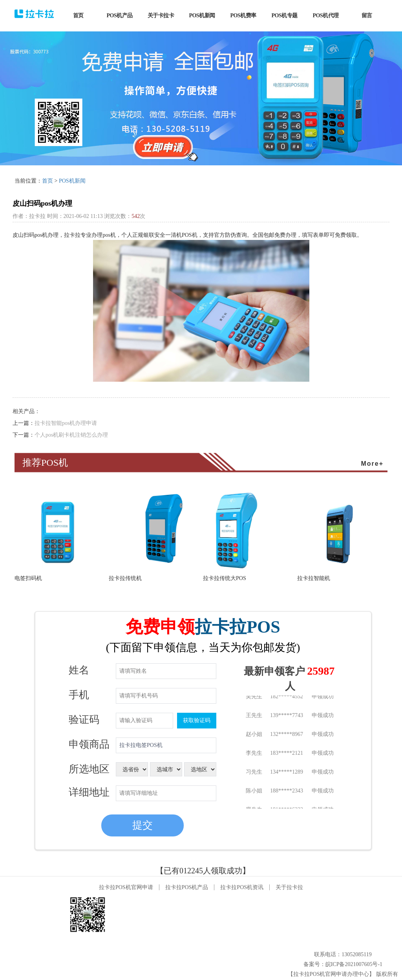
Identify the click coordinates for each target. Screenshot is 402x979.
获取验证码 (196, 720)
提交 (142, 825)
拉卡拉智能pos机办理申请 (66, 423)
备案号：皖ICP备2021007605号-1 (342, 964)
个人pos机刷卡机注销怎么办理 (71, 435)
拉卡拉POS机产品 (186, 887)
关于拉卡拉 (289, 887)
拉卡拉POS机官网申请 (126, 887)
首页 (47, 181)
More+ (372, 463)
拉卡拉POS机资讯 (241, 887)
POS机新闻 (72, 181)
